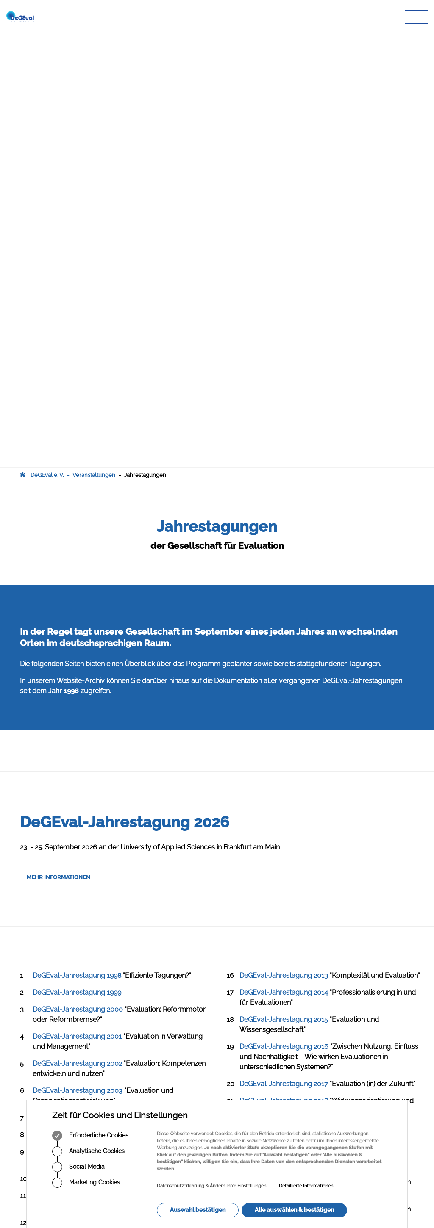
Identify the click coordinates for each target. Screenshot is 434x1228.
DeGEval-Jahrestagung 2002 (77, 630)
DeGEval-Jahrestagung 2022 (283, 776)
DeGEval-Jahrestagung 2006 (78, 718)
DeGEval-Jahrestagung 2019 (283, 694)
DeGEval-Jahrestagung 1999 (77, 559)
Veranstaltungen (93, 41)
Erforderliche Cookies (90, 1136)
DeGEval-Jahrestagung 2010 (77, 816)
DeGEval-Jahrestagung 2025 (283, 857)
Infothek (166, 1032)
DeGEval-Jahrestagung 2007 (77, 745)
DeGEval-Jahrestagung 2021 (283, 748)
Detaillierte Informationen (306, 1186)
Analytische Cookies (88, 1151)
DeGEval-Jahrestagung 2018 (283, 667)
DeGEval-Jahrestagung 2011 (76, 843)
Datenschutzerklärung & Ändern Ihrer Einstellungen (211, 1186)
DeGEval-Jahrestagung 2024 (283, 830)
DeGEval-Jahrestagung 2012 (77, 870)
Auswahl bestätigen (197, 1209)
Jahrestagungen (145, 41)
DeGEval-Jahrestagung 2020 (284, 721)
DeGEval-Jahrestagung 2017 (283, 650)
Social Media (78, 1167)
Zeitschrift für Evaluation (187, 1016)
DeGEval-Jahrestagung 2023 (283, 803)
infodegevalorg (61, 1044)
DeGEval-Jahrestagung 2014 (283, 559)
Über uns (167, 992)
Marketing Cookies (86, 1183)
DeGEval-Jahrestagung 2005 (77, 701)
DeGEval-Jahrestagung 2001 (77, 603)
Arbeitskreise (172, 1000)
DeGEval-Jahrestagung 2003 (77, 657)
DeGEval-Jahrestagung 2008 (77, 762)
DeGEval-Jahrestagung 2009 (77, 789)
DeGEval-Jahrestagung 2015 (283, 586)
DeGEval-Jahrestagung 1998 (77, 542)
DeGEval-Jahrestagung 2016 (283, 613)
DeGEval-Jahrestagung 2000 (78, 576)
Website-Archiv (80, 247)
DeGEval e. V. (47, 41)
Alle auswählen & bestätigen (294, 1209)
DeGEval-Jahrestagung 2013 (283, 542)
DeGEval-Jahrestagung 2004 (77, 684)
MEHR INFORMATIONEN (58, 443)
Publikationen (173, 1008)
